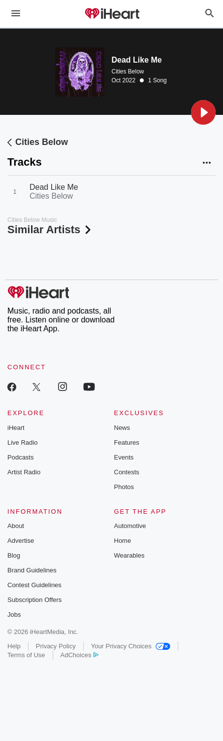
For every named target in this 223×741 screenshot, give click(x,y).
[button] (203, 112)
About (15, 525)
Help (14, 646)
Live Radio (22, 442)
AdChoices (79, 655)
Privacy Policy (56, 646)
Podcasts (20, 457)
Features (126, 442)
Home (122, 540)
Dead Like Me (54, 187)
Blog (13, 555)
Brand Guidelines (32, 570)
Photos (124, 487)
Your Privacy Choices (130, 646)
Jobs (14, 614)
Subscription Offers (34, 599)
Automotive (130, 525)
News (122, 427)
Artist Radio (23, 472)
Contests (126, 472)
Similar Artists (50, 229)
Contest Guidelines (34, 585)
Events (124, 457)
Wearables (129, 555)
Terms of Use (26, 655)
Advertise (20, 540)
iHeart (16, 427)
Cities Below (128, 71)
